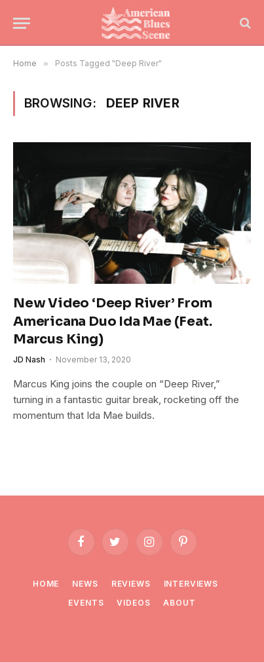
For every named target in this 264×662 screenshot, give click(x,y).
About (179, 603)
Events (86, 603)
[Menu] (21, 23)
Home (46, 584)
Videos (133, 603)
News (85, 584)
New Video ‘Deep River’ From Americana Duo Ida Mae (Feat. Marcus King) (112, 321)
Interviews (191, 584)
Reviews (131, 584)
